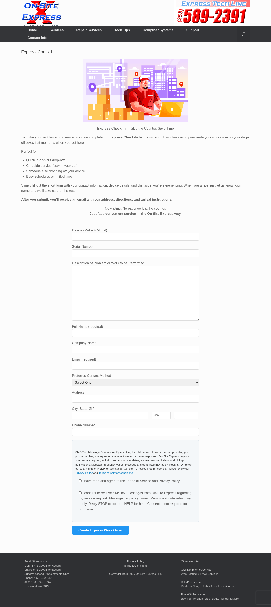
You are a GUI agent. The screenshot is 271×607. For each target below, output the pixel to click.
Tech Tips (122, 30)
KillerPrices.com (191, 582)
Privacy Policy (84, 472)
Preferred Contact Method (135, 379)
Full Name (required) (135, 330)
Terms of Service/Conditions (116, 472)
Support (192, 30)
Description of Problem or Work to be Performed (135, 265)
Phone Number (135, 428)
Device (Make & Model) (135, 233)
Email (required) (135, 363)
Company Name (135, 346)
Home (32, 30)
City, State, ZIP (135, 412)
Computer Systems (158, 30)
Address (135, 396)
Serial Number (135, 250)
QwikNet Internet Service (196, 569)
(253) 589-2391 (43, 577)
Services (57, 30)
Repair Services (89, 30)
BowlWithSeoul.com (193, 594)
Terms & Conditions (136, 565)
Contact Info (37, 38)
